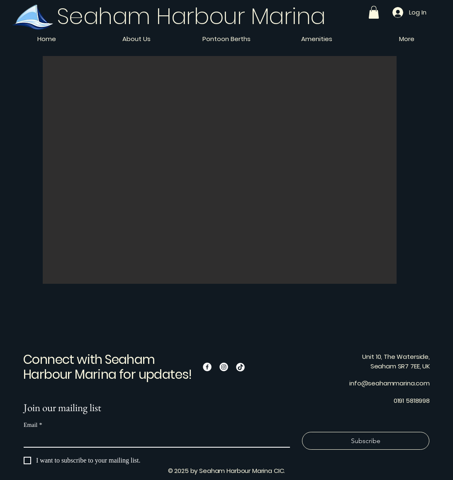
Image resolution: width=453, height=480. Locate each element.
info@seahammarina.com (389, 383)
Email (33, 425)
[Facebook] (207, 367)
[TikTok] (240, 367)
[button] (373, 12)
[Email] (154, 439)
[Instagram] (224, 367)
